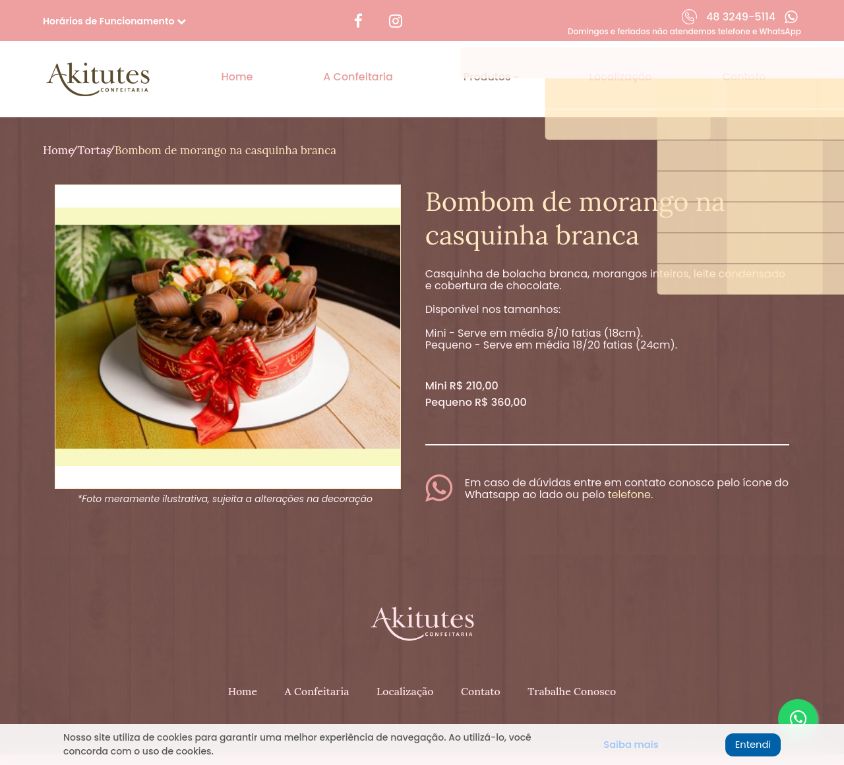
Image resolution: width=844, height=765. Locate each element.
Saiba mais (627, 745)
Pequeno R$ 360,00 (476, 379)
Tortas (106, 128)
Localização (620, 64)
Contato (744, 64)
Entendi (749, 745)
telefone (629, 472)
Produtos (489, 64)
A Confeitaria (358, 64)
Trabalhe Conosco (574, 660)
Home (237, 64)
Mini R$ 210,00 (461, 363)
